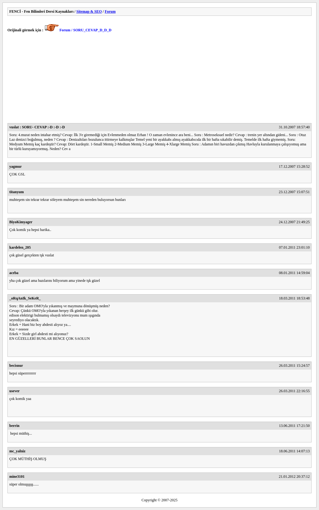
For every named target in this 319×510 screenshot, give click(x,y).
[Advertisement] (159, 79)
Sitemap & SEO (89, 11)
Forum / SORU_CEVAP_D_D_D (86, 30)
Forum (110, 11)
